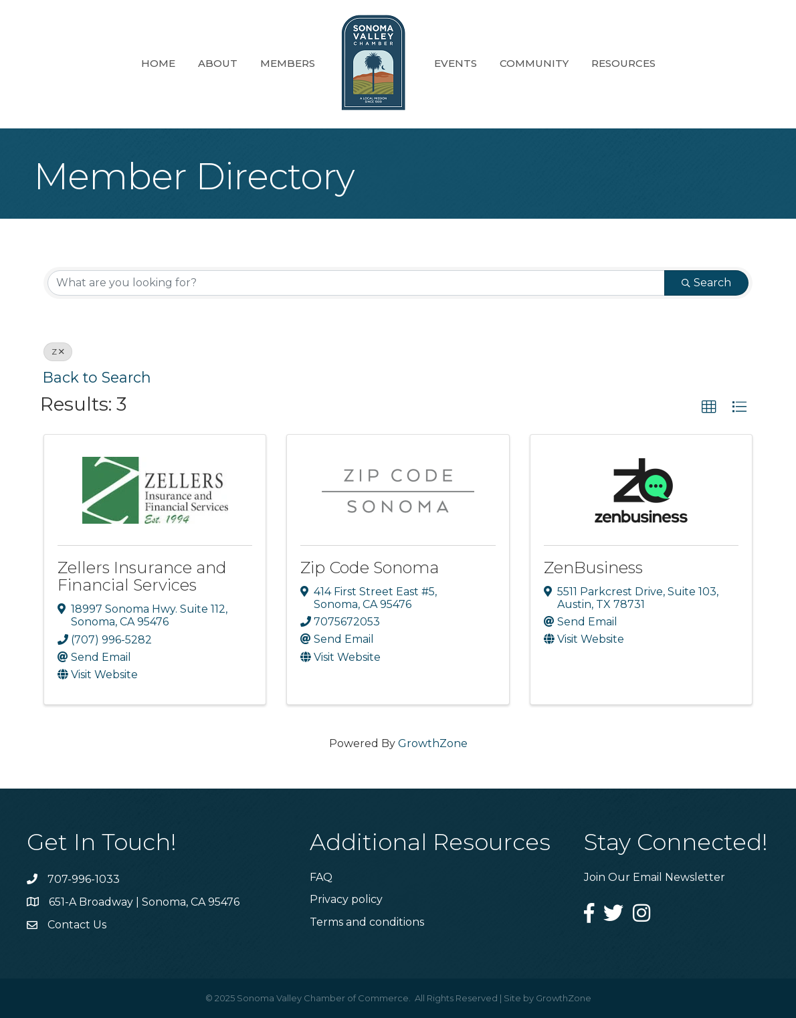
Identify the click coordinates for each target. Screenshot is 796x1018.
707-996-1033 (83, 879)
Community (534, 63)
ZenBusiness (593, 567)
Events (455, 63)
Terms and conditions (367, 922)
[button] (709, 407)
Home (158, 63)
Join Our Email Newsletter (654, 877)
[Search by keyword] (356, 283)
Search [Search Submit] (706, 282)
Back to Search (97, 377)
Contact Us (76, 924)
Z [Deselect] (58, 351)
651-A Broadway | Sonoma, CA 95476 (144, 902)
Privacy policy (346, 899)
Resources (623, 63)
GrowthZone (433, 743)
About (217, 63)
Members (287, 63)
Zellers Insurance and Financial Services (142, 576)
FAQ (321, 877)
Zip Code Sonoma (369, 567)
